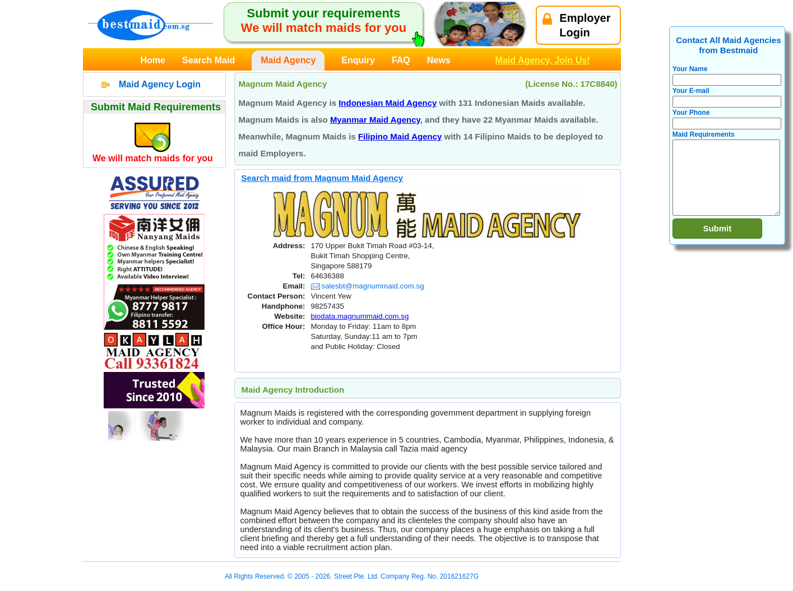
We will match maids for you (152, 158)
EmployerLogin (576, 25)
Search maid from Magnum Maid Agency (323, 178)
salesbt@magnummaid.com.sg (367, 286)
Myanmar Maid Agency (375, 119)
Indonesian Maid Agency (387, 103)
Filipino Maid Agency (400, 136)
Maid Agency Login (160, 84)
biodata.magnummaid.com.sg (360, 316)
